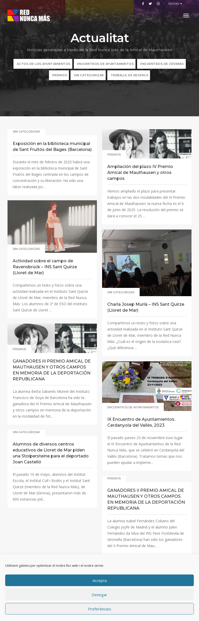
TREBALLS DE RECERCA (129, 75)
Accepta (100, 580)
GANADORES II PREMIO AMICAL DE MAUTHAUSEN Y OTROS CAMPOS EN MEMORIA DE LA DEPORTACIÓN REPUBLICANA (146, 499)
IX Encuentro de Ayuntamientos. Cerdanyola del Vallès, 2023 (141, 422)
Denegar (99, 594)
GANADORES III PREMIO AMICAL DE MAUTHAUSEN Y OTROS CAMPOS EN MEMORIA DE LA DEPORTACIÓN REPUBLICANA (52, 370)
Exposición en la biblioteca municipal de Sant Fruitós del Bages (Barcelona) (52, 146)
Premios (59, 75)
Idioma (174, 3)
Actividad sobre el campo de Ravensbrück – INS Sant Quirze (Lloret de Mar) (45, 266)
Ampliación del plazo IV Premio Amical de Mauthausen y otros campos (140, 172)
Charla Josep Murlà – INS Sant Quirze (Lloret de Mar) (145, 307)
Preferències (99, 608)
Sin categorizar (89, 75)
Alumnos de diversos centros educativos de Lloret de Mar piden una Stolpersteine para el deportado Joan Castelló (51, 453)
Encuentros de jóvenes (162, 64)
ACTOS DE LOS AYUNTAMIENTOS (43, 64)
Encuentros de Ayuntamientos (105, 64)
